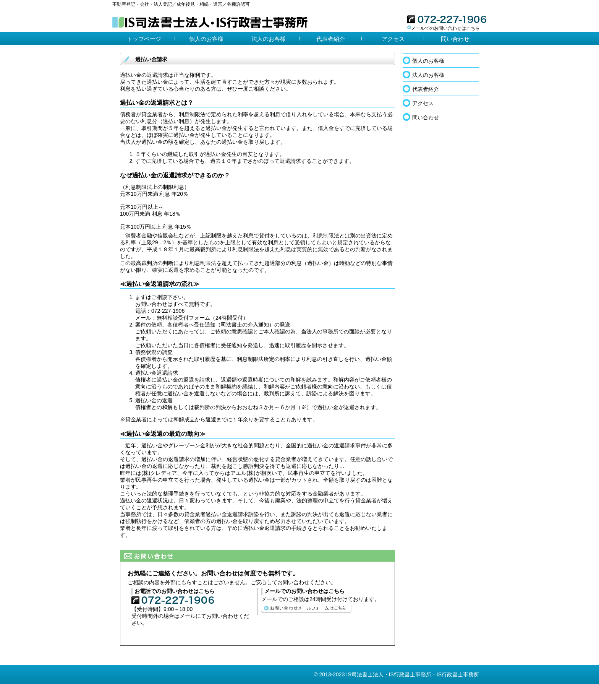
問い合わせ (455, 39)
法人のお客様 (268, 39)
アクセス (393, 39)
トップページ (144, 39)
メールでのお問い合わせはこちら (443, 28)
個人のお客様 (206, 39)
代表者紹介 (330, 39)
